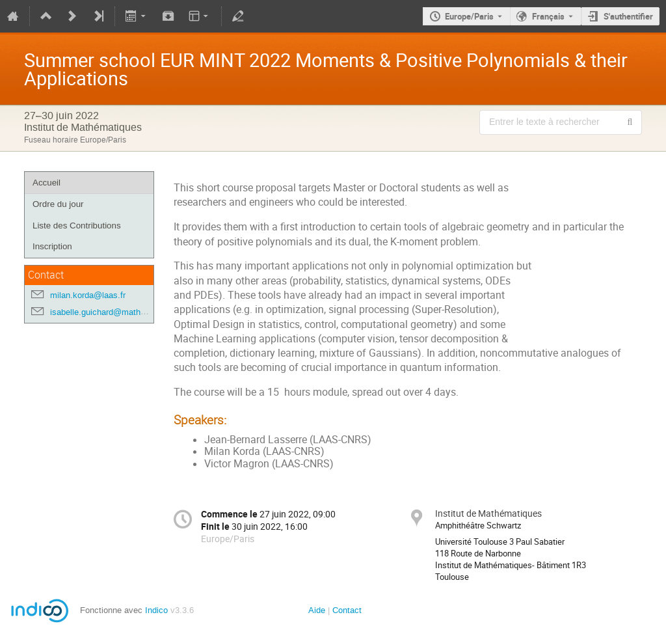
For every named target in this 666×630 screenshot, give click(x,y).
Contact (347, 610)
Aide (316, 610)
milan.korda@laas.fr (88, 295)
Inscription (52, 246)
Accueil (46, 182)
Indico (156, 610)
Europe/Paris (469, 16)
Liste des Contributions (77, 225)
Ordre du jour (58, 204)
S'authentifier (628, 16)
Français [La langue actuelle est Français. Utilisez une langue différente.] (548, 16)
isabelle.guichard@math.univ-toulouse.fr (125, 312)
